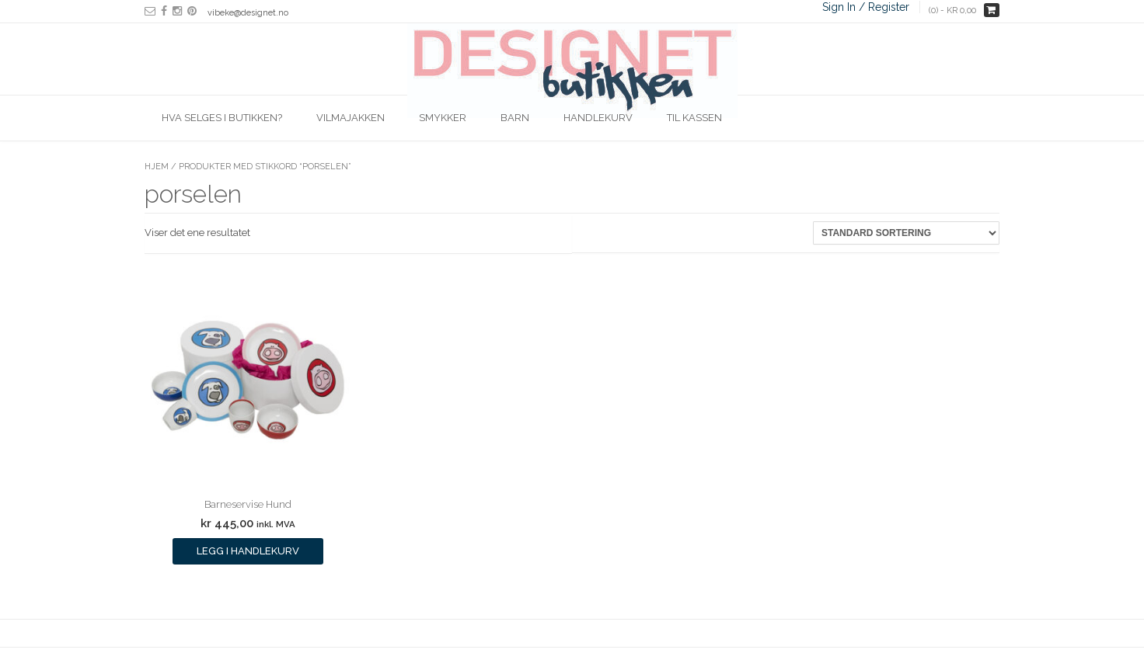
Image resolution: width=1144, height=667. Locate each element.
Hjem (157, 167)
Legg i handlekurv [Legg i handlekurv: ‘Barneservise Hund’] (248, 551)
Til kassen (694, 117)
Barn (514, 117)
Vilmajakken (350, 117)
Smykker (442, 117)
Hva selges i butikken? (222, 117)
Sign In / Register (865, 7)
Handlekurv (598, 117)
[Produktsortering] (906, 233)
